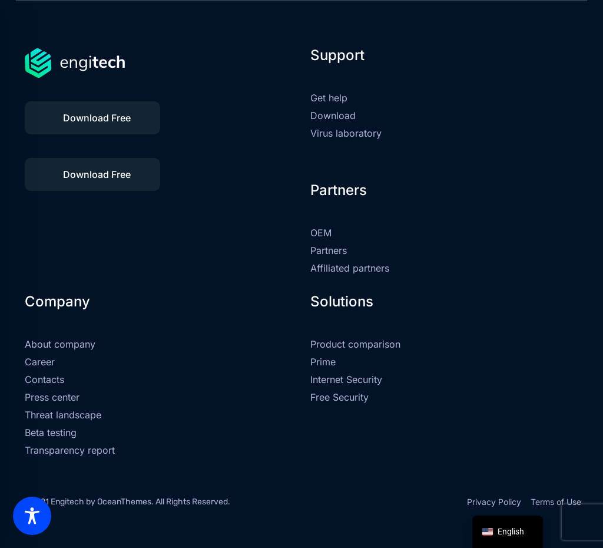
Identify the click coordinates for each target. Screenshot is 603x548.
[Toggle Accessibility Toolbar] (32, 516)
